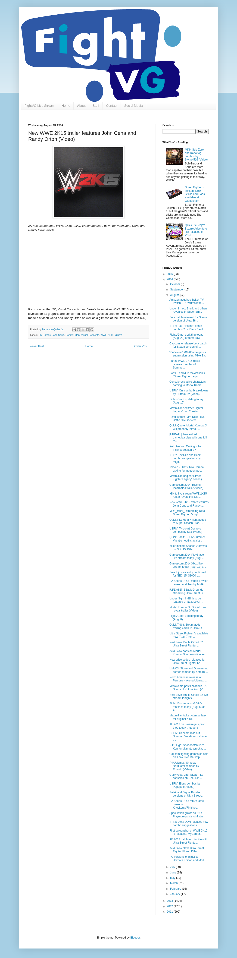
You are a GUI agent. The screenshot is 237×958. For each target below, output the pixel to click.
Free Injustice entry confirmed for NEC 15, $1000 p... (187, 574)
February (176, 888)
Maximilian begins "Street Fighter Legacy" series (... (186, 477)
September (177, 289)
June (173, 872)
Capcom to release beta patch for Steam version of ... (187, 345)
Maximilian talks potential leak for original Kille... (187, 717)
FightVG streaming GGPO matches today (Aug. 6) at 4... (187, 707)
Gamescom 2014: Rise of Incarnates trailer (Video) (186, 486)
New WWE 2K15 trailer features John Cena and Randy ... (189, 504)
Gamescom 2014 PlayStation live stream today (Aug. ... (187, 556)
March (174, 883)
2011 (170, 911)
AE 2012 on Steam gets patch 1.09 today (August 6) (187, 726)
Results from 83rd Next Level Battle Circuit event (187, 418)
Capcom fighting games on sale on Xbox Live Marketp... (188, 755)
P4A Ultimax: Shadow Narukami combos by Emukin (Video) (184, 766)
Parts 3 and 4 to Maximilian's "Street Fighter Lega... (187, 375)
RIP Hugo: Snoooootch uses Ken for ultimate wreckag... (187, 747)
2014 (170, 279)
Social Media (133, 105)
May (173, 877)
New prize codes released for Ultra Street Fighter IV (187, 661)
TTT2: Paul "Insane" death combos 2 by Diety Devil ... (187, 327)
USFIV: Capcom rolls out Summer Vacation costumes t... (188, 736)
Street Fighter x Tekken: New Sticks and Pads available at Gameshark (195, 194)
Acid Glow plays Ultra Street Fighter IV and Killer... (186, 850)
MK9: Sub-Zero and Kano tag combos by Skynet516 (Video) (196, 154)
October (175, 284)
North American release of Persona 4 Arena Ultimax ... (188, 679)
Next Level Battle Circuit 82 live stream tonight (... (188, 696)
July (173, 867)
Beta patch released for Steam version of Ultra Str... (188, 319)
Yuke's (118, 335)
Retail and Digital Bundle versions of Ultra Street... (186, 794)
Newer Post (36, 346)
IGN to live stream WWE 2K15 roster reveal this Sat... (188, 495)
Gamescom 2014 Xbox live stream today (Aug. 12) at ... (188, 565)
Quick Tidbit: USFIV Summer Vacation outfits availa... (187, 539)
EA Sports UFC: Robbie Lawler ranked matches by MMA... (188, 582)
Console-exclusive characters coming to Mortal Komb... (187, 383)
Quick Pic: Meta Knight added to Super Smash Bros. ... (187, 521)
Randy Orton (72, 335)
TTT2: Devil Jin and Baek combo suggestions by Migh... (185, 458)
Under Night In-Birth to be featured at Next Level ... (186, 600)
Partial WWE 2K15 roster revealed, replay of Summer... (184, 364)
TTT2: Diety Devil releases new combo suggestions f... (188, 823)
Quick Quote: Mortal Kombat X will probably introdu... (188, 427)
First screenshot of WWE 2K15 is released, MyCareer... (188, 832)
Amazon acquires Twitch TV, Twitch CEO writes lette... (186, 301)
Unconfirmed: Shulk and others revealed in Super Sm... (188, 310)
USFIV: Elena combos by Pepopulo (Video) (184, 785)
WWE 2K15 (106, 335)
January (175, 894)
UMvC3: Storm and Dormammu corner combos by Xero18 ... (188, 670)
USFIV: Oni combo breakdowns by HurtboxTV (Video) (188, 392)
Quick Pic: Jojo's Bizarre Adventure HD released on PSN (196, 230)
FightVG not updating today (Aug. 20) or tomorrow (186, 336)
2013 (170, 900)
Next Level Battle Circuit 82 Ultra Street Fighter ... (186, 644)
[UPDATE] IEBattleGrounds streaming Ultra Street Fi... (187, 591)
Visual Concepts (90, 335)
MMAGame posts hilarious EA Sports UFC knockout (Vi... (187, 687)
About (81, 105)
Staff (96, 105)
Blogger (135, 937)
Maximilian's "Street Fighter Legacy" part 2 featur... (186, 410)
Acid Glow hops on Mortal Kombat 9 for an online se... (188, 652)
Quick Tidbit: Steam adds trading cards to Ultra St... (186, 626)
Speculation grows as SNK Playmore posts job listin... (187, 814)
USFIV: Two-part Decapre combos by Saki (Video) (185, 530)
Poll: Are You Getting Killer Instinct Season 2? (185, 448)
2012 (170, 906)
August (175, 295)
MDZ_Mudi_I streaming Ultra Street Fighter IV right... (187, 512)
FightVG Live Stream (40, 105)
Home (66, 105)
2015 (170, 274)
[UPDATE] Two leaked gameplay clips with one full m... (188, 438)
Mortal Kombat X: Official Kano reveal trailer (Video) (188, 609)
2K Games (45, 335)
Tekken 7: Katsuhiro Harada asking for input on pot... (186, 469)
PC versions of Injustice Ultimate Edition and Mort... (187, 858)
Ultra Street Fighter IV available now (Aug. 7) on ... (188, 635)
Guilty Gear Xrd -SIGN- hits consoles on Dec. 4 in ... (186, 776)
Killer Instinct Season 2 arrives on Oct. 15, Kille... (188, 547)
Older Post (140, 346)
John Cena (58, 335)
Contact (111, 105)
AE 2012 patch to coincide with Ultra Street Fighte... (188, 841)
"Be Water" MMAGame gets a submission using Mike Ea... (188, 354)
